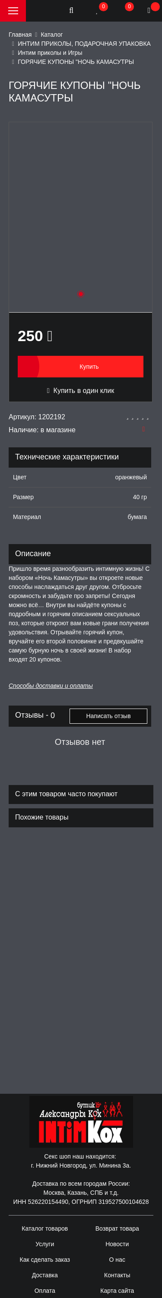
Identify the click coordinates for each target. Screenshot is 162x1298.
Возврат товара (117, 1228)
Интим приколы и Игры (50, 52)
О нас (117, 1260)
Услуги (44, 1244)
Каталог (52, 34)
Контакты (117, 1275)
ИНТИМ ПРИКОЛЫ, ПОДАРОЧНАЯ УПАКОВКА (84, 43)
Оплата (45, 1291)
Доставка (45, 1275)
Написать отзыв (108, 715)
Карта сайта (117, 1291)
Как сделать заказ (45, 1260)
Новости (117, 1244)
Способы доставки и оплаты (51, 685)
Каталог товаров (45, 1228)
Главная (20, 34)
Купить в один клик (80, 390)
